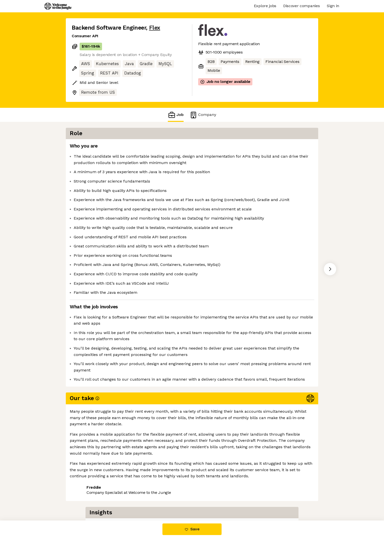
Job (176, 115)
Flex (154, 27)
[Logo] (57, 6)
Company (203, 115)
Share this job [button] (85, 500)
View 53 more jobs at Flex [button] (131, 500)
